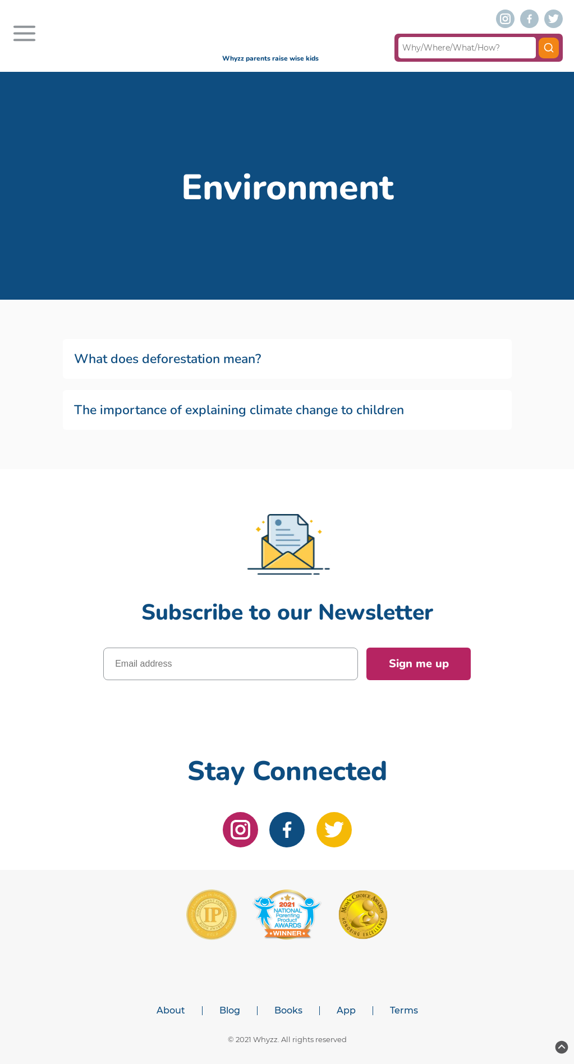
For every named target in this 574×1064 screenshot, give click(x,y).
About (171, 1010)
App (346, 1010)
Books (288, 1010)
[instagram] (505, 19)
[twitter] (553, 19)
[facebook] (529, 19)
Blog (229, 1010)
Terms (404, 1010)
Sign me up (419, 663)
